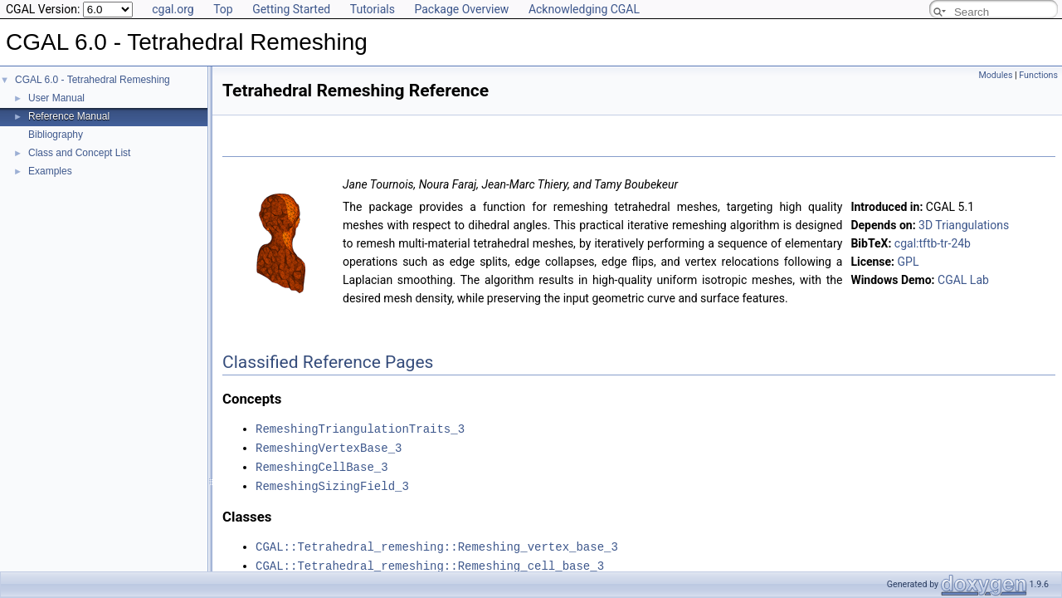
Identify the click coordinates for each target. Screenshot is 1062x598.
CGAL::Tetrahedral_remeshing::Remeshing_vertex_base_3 (437, 543)
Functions (1038, 75)
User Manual (56, 98)
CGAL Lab (963, 280)
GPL (908, 261)
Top (223, 9)
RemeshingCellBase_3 (322, 465)
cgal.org (172, 9)
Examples (50, 171)
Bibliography (55, 134)
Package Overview (461, 9)
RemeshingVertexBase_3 (329, 446)
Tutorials (372, 9)
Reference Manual (69, 116)
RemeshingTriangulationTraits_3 (360, 428)
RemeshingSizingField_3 (332, 483)
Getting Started (291, 9)
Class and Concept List (79, 153)
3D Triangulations (963, 225)
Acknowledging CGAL (584, 9)
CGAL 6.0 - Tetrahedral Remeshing (92, 80)
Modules (995, 75)
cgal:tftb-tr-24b (932, 243)
